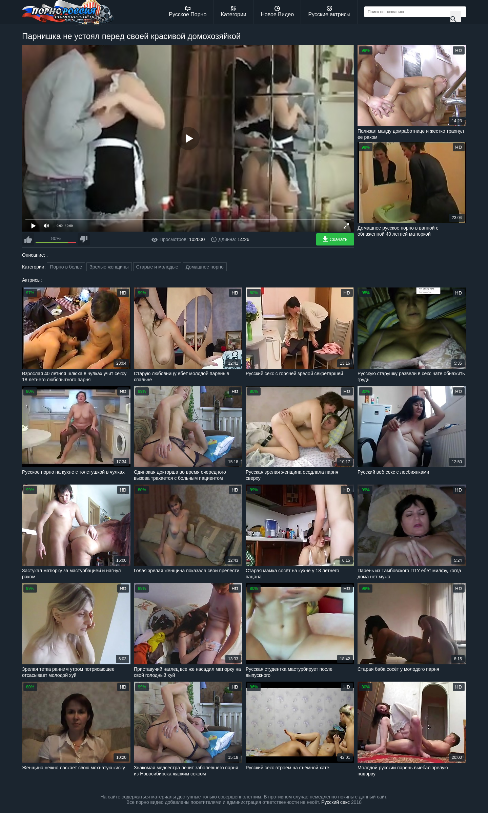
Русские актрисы (329, 11)
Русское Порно (187, 11)
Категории (233, 11)
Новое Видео (277, 11)
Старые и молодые (157, 267)
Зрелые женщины (109, 267)
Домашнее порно (205, 267)
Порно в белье (66, 267)
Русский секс (335, 802)
